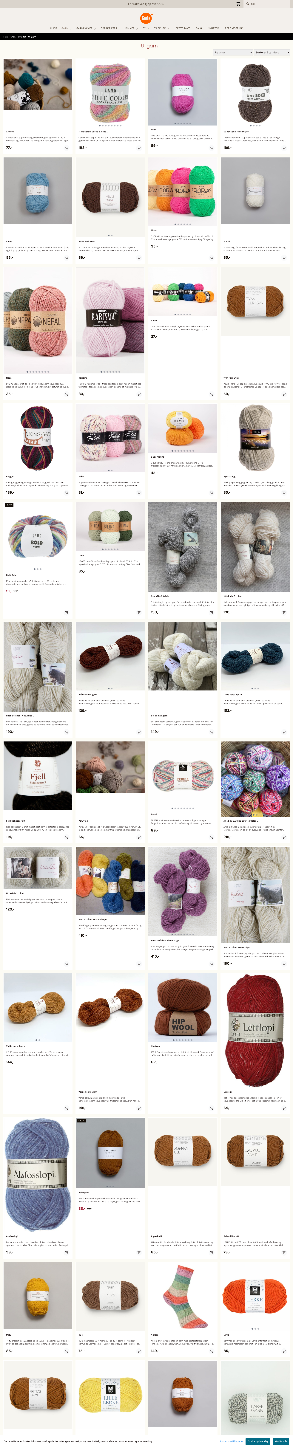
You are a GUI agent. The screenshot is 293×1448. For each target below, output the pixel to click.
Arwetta (10, 131)
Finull (226, 241)
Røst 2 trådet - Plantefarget (165, 940)
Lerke (226, 1335)
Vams (9, 241)
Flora (154, 230)
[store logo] (146, 18)
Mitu (8, 1335)
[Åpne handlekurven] (238, 4)
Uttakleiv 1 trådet (15, 893)
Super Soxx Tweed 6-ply (236, 131)
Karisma (82, 378)
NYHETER (213, 28)
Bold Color (11, 575)
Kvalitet (22, 36)
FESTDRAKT (183, 28)
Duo (80, 1335)
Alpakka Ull (157, 1236)
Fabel (81, 476)
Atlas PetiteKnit (86, 241)
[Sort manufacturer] (233, 52)
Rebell (154, 814)
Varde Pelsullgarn (87, 1092)
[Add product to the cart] (67, 148)
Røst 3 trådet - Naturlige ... (20, 715)
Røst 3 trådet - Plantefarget (92, 919)
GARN (13, 36)
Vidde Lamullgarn (15, 1046)
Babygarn (83, 1192)
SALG (199, 28)
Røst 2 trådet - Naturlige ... (237, 947)
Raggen (10, 476)
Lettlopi (227, 1092)
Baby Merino (157, 457)
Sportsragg (229, 476)
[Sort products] (272, 52)
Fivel (153, 129)
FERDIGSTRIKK (234, 28)
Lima (81, 555)
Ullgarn (32, 36)
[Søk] (266, 4)
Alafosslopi (12, 1236)
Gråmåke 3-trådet (160, 596)
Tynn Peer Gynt (231, 378)
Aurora (154, 1335)
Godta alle (281, 1441)
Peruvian (83, 821)
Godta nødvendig (258, 1441)
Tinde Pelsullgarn (232, 694)
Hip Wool (156, 1046)
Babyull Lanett (231, 1236)
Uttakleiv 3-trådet (232, 596)
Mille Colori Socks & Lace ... (93, 131)
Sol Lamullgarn (159, 715)
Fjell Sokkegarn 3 (15, 821)
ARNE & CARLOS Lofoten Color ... (240, 821)
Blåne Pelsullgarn (87, 694)
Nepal (9, 378)
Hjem (6, 36)
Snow (154, 320)
